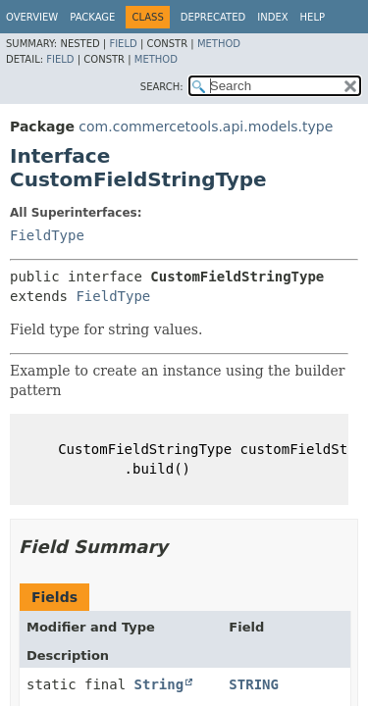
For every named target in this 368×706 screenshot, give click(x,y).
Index (272, 17)
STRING (254, 684)
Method (218, 43)
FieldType (47, 235)
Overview (32, 17)
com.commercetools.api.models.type (206, 126)
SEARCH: (162, 86)
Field (122, 43)
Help (312, 17)
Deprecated (213, 17)
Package (92, 17)
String (159, 684)
